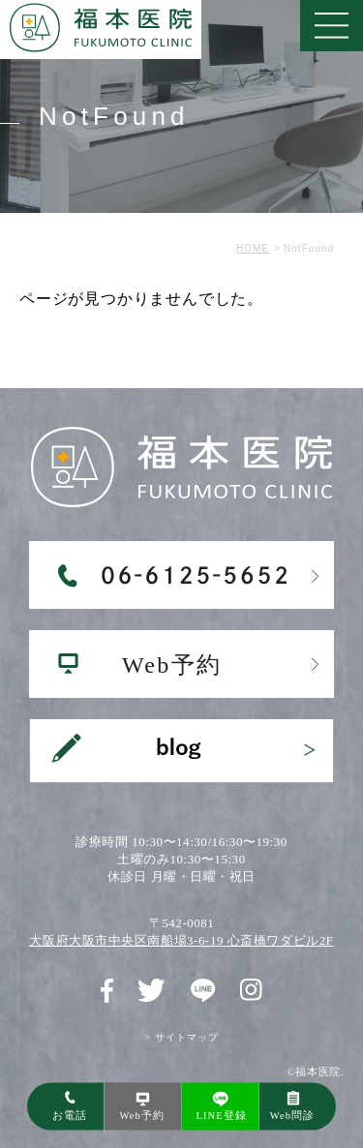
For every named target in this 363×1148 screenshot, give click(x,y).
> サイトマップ (181, 1037)
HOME (252, 248)
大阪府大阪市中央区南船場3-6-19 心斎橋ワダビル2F (181, 940)
